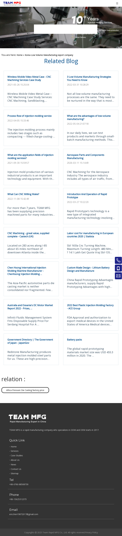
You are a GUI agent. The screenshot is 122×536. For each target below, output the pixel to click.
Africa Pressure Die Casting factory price (25, 390)
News (13, 464)
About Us (15, 460)
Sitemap (14, 473)
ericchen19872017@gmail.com (23, 514)
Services (14, 451)
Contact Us (16, 469)
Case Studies (17, 455)
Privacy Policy (91, 532)
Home (14, 446)
